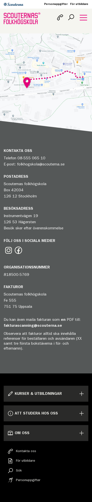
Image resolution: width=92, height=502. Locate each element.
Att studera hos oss (32, 413)
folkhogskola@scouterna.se (41, 164)
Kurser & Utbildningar (34, 393)
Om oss (18, 433)
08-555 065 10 (31, 158)
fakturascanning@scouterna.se (33, 325)
